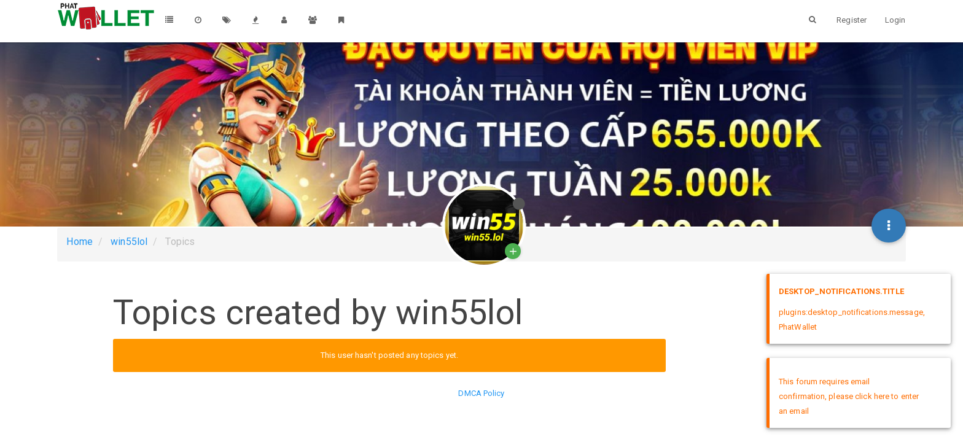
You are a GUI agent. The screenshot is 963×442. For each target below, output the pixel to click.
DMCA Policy (481, 393)
